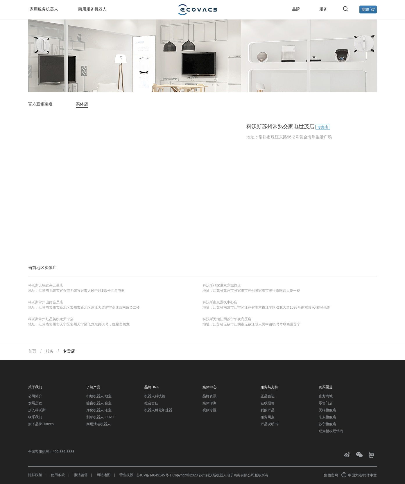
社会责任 (151, 403)
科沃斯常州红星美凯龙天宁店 (51, 319)
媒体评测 (209, 403)
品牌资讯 (209, 396)
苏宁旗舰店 (327, 424)
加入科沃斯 (37, 410)
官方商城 (326, 396)
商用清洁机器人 (98, 424)
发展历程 (35, 403)
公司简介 (35, 396)
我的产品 (268, 410)
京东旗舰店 (327, 417)
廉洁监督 (81, 475)
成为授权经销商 (331, 431)
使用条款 (58, 475)
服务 (323, 9)
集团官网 (331, 475)
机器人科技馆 (154, 396)
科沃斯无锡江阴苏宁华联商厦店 (226, 319)
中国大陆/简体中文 (359, 475)
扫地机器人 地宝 (99, 396)
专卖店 (69, 351)
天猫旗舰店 (327, 410)
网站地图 (103, 475)
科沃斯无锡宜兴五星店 (45, 285)
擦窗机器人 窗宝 (99, 403)
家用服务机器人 (44, 9)
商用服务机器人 (92, 9)
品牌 (296, 9)
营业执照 (126, 475)
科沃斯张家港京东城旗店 (221, 285)
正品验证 (268, 396)
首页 (32, 351)
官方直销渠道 (40, 104)
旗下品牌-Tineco (41, 424)
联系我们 (35, 417)
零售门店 (326, 403)
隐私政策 (35, 475)
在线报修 (268, 403)
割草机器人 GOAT (100, 417)
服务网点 (268, 417)
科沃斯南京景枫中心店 (219, 302)
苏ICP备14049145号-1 (154, 475)
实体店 (82, 104)
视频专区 (209, 410)
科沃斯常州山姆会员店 (45, 302)
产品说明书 (269, 424)
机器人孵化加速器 (158, 410)
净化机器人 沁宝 (99, 410)
